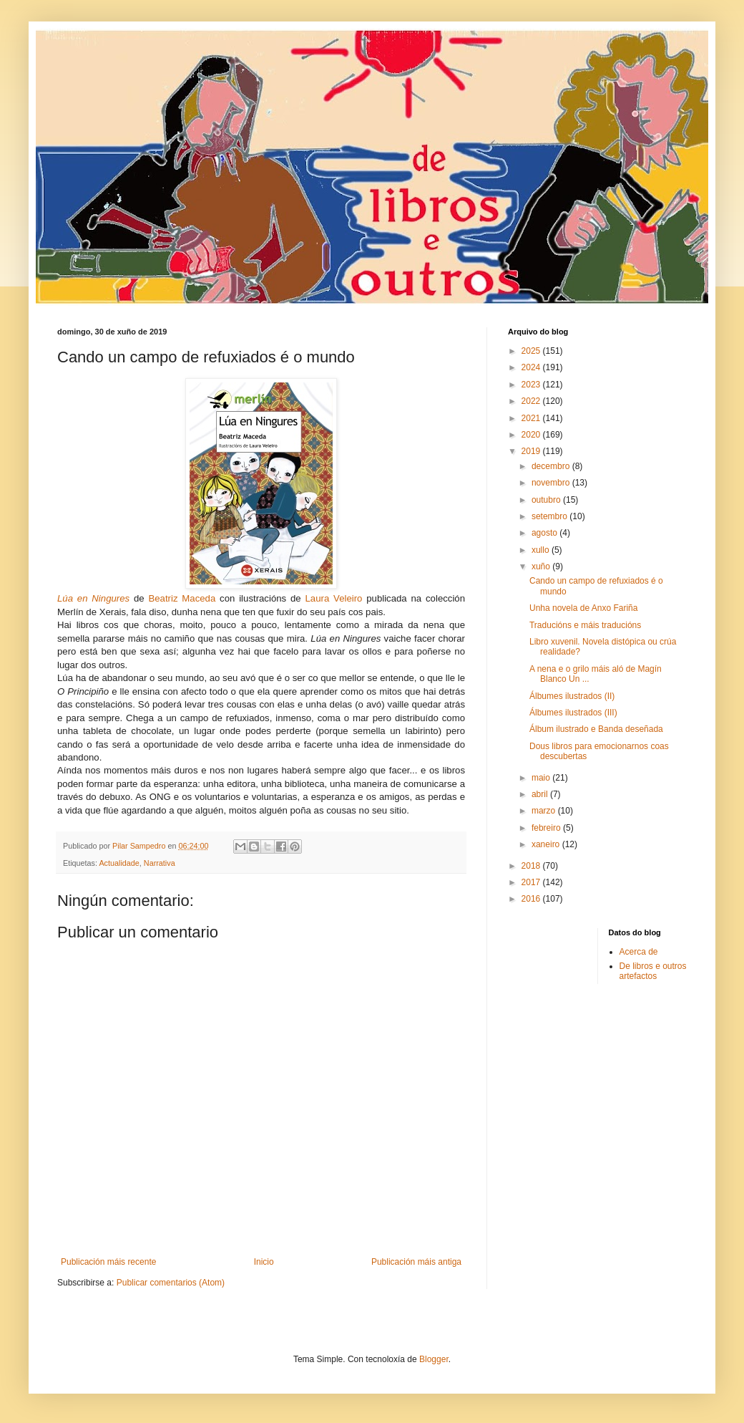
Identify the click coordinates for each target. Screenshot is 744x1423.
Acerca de (639, 952)
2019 (532, 451)
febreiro (547, 828)
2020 (532, 435)
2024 (532, 367)
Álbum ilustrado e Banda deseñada (596, 729)
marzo (545, 811)
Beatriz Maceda (181, 598)
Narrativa (159, 863)
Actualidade (119, 863)
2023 (532, 385)
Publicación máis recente (108, 1262)
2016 (532, 899)
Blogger (434, 1359)
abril (541, 794)
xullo (542, 550)
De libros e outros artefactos (653, 971)
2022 (532, 401)
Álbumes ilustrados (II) (572, 696)
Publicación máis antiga (416, 1262)
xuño (542, 566)
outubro (547, 500)
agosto (545, 533)
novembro (552, 483)
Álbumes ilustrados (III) (573, 713)
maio (542, 778)
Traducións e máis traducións (585, 625)
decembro (552, 466)
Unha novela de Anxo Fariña (583, 608)
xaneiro (547, 844)
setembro (550, 516)
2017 (532, 882)
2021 (532, 418)
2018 (532, 866)
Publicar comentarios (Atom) (171, 1283)
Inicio (264, 1262)
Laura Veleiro (334, 598)
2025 (532, 351)
